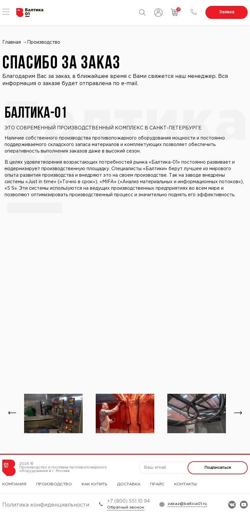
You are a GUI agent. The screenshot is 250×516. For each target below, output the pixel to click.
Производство (54, 484)
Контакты (185, 484)
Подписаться (217, 467)
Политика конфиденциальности (45, 505)
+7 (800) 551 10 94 (128, 501)
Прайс (157, 484)
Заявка (226, 12)
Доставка (128, 484)
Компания (14, 484)
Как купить (94, 484)
